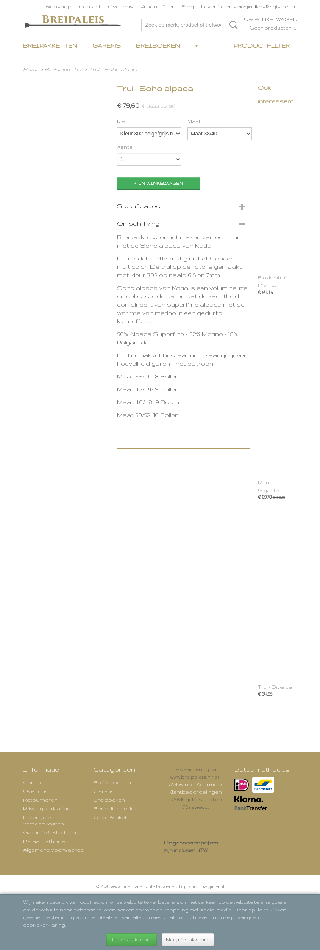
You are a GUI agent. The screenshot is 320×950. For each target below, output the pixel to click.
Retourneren (40, 799)
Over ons (120, 6)
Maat (194, 121)
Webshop (58, 6)
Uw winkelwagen (270, 19)
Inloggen (246, 6)
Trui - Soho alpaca (114, 69)
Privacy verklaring (46, 808)
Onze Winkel (110, 817)
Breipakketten (50, 45)
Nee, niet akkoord (188, 939)
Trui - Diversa (275, 687)
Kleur (123, 121)
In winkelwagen (161, 183)
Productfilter (157, 6)
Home (31, 69)
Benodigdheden (116, 808)
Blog (187, 6)
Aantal (125, 147)
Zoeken (232, 25)
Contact (90, 6)
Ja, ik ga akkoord (132, 939)
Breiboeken (158, 45)
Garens (106, 45)
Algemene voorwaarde (53, 849)
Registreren (281, 6)
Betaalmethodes (46, 841)
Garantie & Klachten (49, 832)
